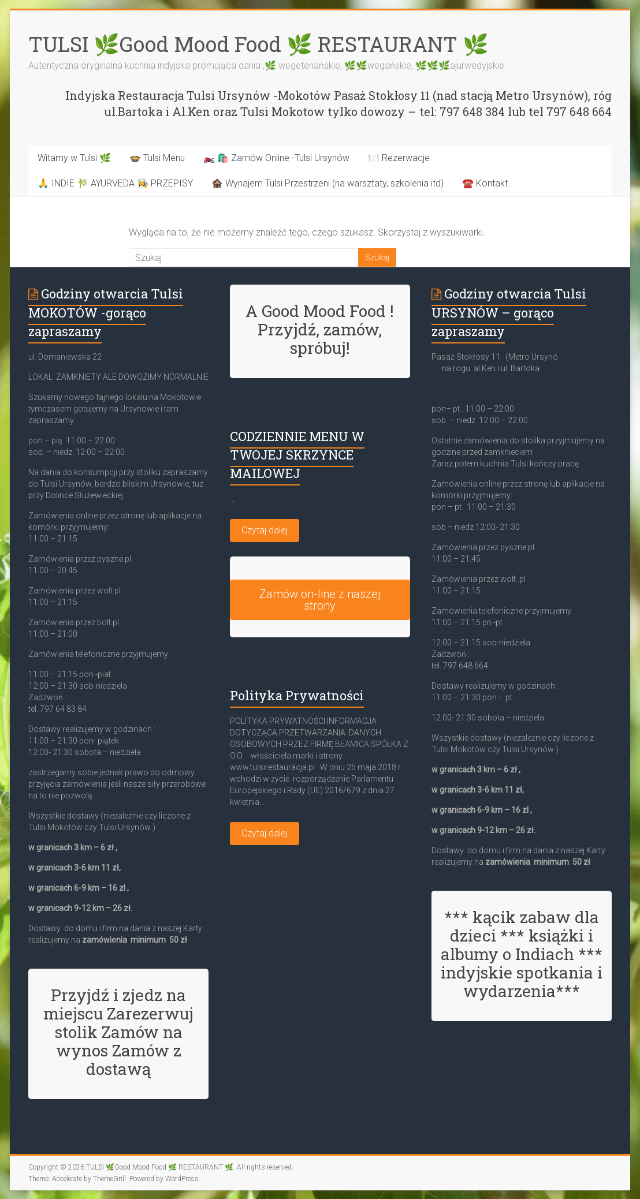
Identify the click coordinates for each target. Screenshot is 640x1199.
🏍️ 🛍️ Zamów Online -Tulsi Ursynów (276, 157)
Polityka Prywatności (297, 695)
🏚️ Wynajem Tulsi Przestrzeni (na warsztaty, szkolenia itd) (327, 183)
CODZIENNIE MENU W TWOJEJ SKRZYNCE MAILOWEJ (297, 454)
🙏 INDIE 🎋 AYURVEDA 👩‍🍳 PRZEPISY (115, 183)
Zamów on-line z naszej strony (320, 599)
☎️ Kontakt (485, 183)
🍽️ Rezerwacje (399, 157)
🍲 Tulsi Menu (157, 157)
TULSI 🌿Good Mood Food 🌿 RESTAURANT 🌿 (258, 44)
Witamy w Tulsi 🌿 (74, 157)
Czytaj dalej (264, 530)
